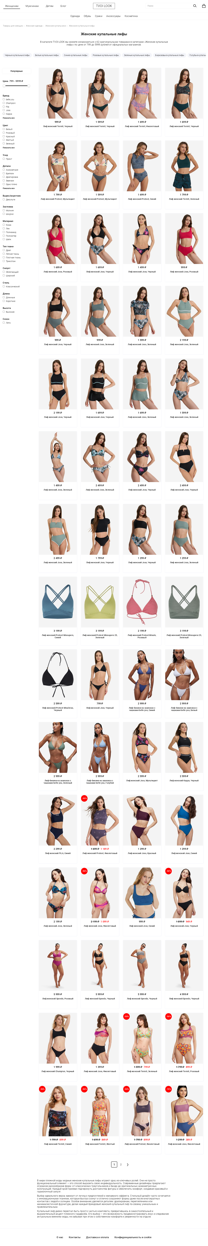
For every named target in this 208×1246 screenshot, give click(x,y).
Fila (6, 107)
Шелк (7, 239)
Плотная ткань (12, 257)
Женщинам (11, 6)
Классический (11, 286)
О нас (60, 1237)
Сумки (99, 16)
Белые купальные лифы (47, 55)
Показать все (9, 118)
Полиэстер (9, 236)
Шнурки (8, 214)
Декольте (9, 199)
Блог (63, 6)
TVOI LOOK (104, 6)
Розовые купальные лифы (106, 55)
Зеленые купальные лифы (137, 55)
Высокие (8, 312)
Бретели (8, 173)
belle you (8, 99)
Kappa (7, 114)
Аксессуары (113, 16)
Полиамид (9, 232)
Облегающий (10, 272)
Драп (7, 250)
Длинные (9, 297)
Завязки (8, 180)
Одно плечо (10, 184)
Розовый (9, 133)
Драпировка (10, 177)
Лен (6, 228)
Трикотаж (9, 261)
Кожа (7, 225)
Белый (7, 129)
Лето (7, 323)
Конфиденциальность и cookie (132, 1237)
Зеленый (8, 143)
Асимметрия (10, 170)
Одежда (75, 16)
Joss (6, 110)
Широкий (9, 275)
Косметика (131, 16)
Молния (8, 210)
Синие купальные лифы (75, 55)
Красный (9, 136)
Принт (7, 159)
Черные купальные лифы (17, 55)
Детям (49, 6)
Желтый (8, 140)
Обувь (87, 16)
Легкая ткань (11, 254)
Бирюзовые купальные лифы (169, 55)
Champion (9, 103)
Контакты (75, 1237)
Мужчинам (32, 6)
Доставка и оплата (97, 1237)
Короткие (9, 301)
